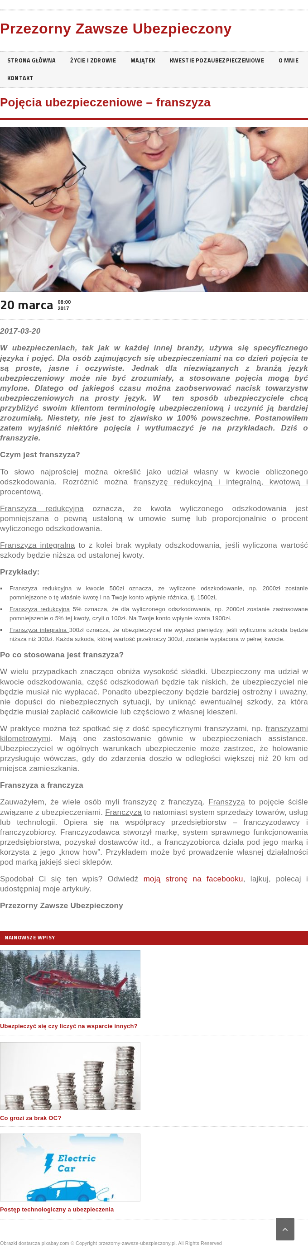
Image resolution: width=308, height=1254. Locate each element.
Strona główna (33, 60)
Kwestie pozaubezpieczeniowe (230, 60)
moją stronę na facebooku (193, 879)
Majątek (152, 60)
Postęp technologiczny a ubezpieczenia (57, 1209)
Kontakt (57, 78)
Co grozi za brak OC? (30, 1118)
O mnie (18, 78)
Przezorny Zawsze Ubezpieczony (116, 28)
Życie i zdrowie (99, 60)
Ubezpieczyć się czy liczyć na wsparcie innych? (69, 1026)
